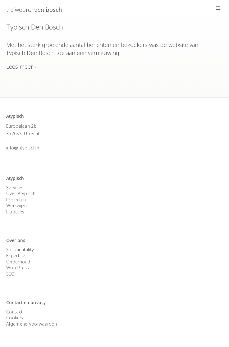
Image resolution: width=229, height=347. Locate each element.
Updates (15, 212)
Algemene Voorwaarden (31, 324)
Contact (14, 312)
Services (14, 187)
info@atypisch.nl (23, 148)
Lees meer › (21, 66)
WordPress (17, 268)
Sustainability (20, 250)
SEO (10, 274)
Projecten (16, 200)
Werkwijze (16, 205)
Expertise (15, 255)
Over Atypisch (20, 193)
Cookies (14, 318)
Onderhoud (18, 262)
